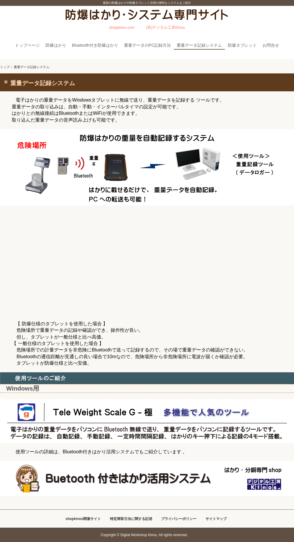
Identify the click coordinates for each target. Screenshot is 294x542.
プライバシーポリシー (178, 519)
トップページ (27, 45)
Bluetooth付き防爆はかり (95, 45)
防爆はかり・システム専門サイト (147, 20)
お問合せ (271, 45)
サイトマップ (216, 519)
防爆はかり (56, 45)
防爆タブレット (242, 45)
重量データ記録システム (199, 45)
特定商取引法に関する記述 (131, 519)
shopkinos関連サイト (83, 519)
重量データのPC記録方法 (147, 45)
